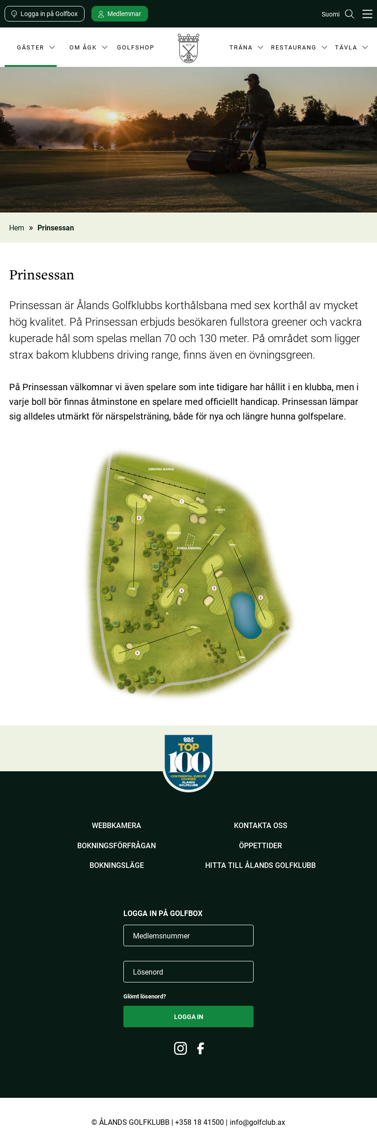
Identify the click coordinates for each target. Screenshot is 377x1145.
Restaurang (294, 49)
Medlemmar (124, 13)
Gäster (30, 49)
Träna (239, 49)
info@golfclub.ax (257, 1122)
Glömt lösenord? (144, 996)
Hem (16, 227)
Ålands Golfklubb (188, 50)
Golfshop (135, 47)
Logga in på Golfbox (49, 13)
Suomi (331, 14)
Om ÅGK (82, 49)
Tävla (344, 49)
